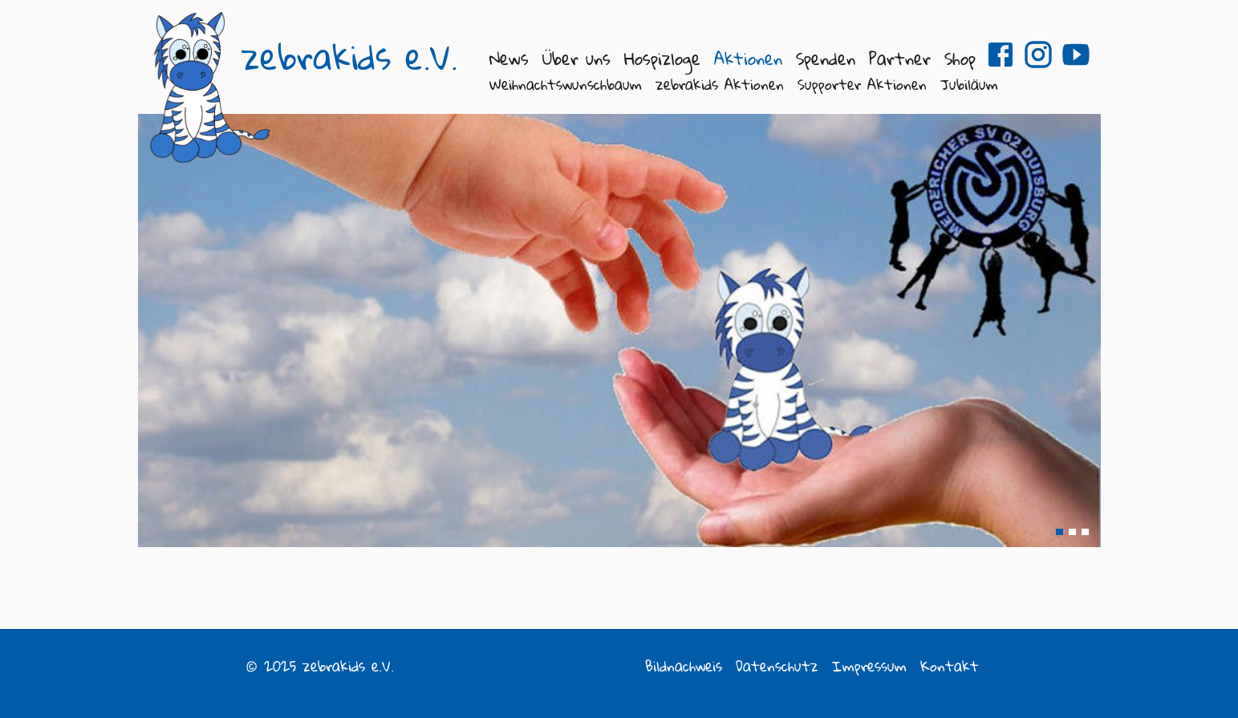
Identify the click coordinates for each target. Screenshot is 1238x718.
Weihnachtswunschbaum (565, 84)
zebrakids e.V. (349, 57)
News (509, 58)
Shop (960, 58)
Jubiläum (969, 84)
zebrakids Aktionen (720, 84)
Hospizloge (662, 58)
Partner (900, 58)
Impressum (869, 665)
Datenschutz (777, 665)
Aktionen (748, 58)
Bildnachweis (683, 665)
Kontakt (949, 665)
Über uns (576, 58)
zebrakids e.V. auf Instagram (1038, 55)
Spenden (825, 58)
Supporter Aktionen (862, 84)
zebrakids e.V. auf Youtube (1076, 55)
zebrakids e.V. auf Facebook (1000, 55)
